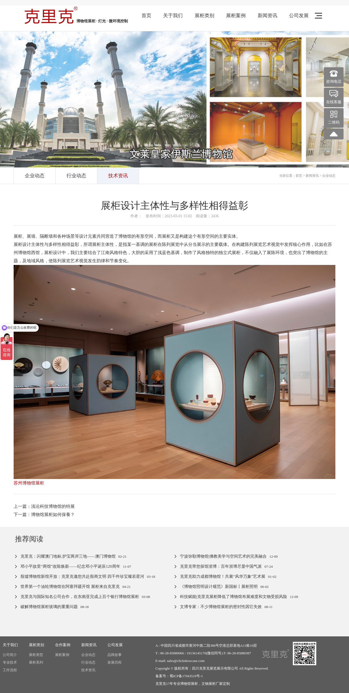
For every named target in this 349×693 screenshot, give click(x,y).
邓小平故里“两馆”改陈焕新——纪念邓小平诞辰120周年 (70, 566)
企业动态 (34, 175)
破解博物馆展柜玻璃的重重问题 (49, 607)
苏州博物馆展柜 (29, 483)
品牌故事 (114, 655)
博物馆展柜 (189, 684)
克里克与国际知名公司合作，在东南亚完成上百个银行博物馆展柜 (79, 596)
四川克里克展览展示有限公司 (215, 668)
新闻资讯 (267, 15)
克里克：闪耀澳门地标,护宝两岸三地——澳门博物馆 (68, 556)
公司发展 (299, 15)
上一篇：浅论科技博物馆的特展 (44, 506)
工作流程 (10, 670)
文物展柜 (208, 684)
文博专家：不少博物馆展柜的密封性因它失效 (221, 607)
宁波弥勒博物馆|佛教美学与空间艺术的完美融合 (223, 556)
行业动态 (76, 175)
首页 (146, 15)
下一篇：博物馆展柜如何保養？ (44, 514)
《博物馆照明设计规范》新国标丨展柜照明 (219, 586)
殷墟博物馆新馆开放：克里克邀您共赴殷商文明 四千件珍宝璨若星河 (82, 576)
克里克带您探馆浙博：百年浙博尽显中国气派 (221, 566)
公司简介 (10, 655)
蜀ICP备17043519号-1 (186, 676)
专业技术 (10, 662)
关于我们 (173, 15)
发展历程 (114, 662)
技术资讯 (118, 175)
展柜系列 (36, 662)
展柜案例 (236, 15)
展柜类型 (36, 655)
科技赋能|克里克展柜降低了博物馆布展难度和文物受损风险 (233, 596)
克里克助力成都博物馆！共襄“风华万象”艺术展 (222, 576)
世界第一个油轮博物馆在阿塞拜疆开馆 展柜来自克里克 (70, 586)
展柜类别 (204, 15)
